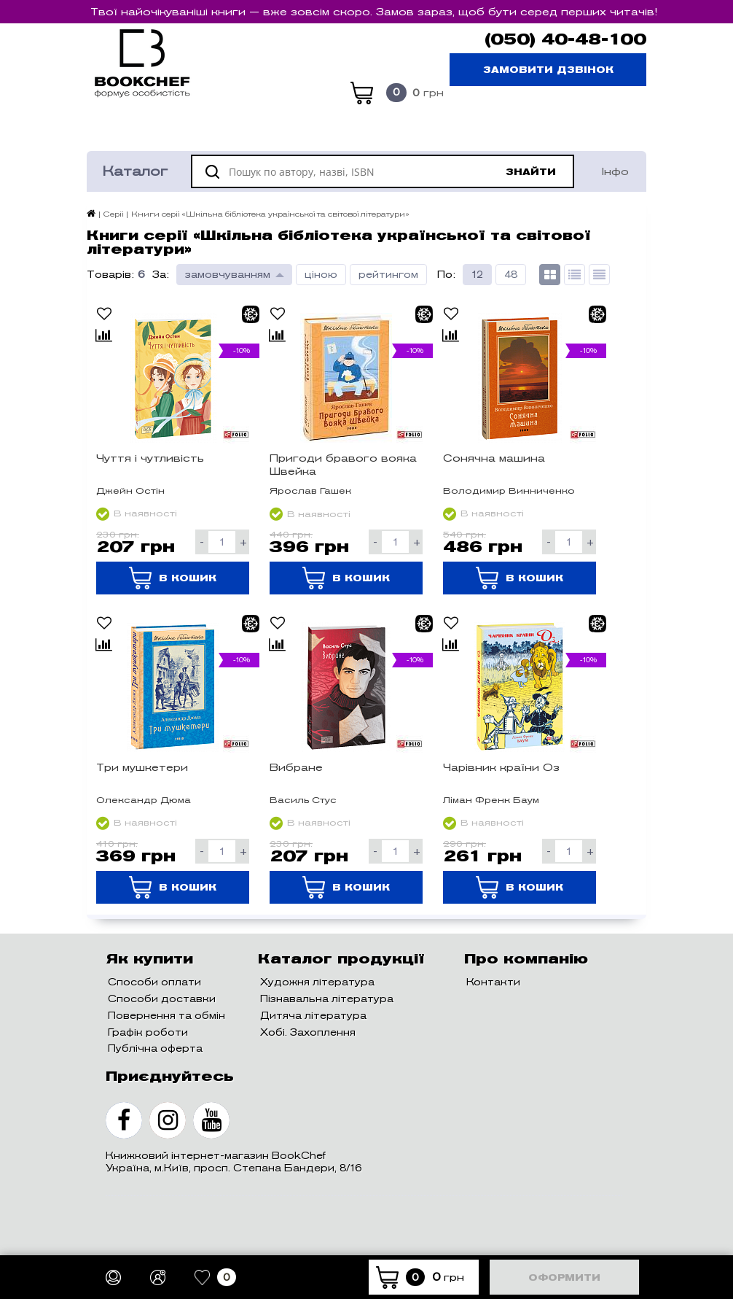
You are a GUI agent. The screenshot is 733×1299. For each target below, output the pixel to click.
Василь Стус (303, 799)
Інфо (615, 171)
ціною (321, 274)
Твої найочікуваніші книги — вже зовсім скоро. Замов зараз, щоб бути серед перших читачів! (373, 11)
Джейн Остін (130, 490)
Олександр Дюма (143, 799)
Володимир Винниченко (509, 490)
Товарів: (110, 274)
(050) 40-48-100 (565, 39)
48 (510, 274)
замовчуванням (227, 274)
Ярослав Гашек (310, 490)
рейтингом (388, 274)
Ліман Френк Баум (491, 799)
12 (477, 274)
